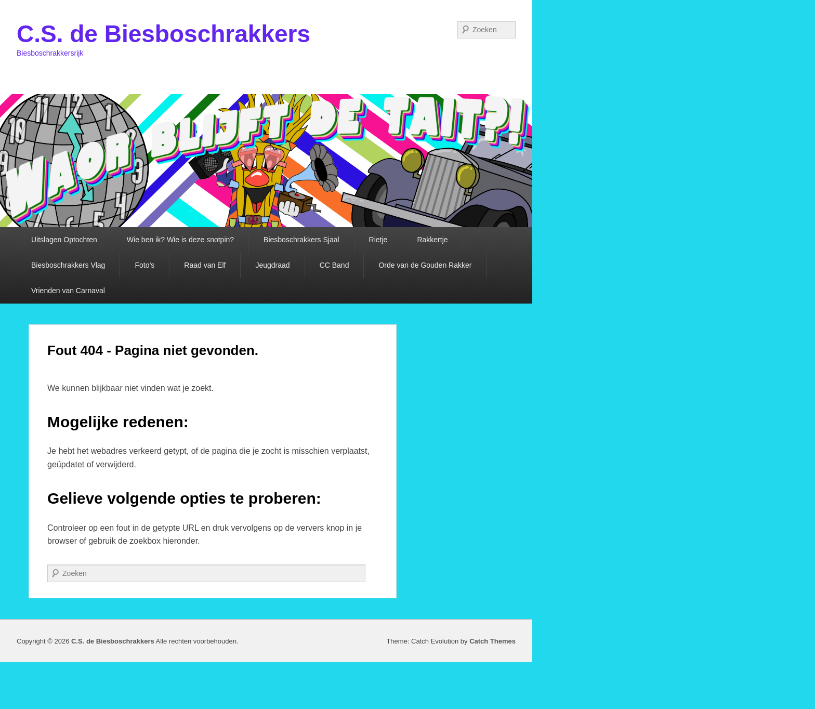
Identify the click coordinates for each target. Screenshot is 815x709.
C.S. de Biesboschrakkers (163, 33)
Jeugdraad (272, 265)
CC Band (334, 265)
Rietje (378, 239)
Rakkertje (432, 239)
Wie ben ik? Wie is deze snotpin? (180, 239)
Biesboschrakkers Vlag (68, 265)
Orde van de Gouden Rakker (424, 265)
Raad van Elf (205, 265)
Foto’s (144, 265)
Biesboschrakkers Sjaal (301, 239)
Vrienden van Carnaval (68, 290)
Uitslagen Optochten (64, 239)
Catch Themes (492, 641)
